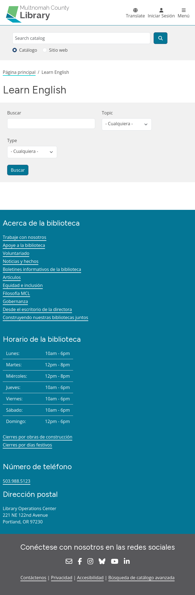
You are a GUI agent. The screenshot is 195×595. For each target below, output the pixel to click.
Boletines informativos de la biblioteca (42, 269)
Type (12, 140)
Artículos (12, 277)
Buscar (14, 113)
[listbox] (127, 124)
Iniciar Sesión (161, 16)
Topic (107, 113)
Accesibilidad (90, 578)
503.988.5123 (16, 481)
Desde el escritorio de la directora (37, 309)
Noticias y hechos (20, 261)
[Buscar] (160, 38)
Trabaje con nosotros (24, 237)
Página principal (19, 72)
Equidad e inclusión (23, 285)
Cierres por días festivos (27, 445)
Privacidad (61, 578)
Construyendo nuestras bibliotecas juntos (45, 317)
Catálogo (28, 50)
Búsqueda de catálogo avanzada (141, 578)
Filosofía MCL (16, 293)
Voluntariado (16, 253)
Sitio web (58, 50)
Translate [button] (135, 16)
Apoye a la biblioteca (24, 245)
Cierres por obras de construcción (37, 437)
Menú (183, 16)
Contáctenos (33, 578)
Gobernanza (15, 301)
